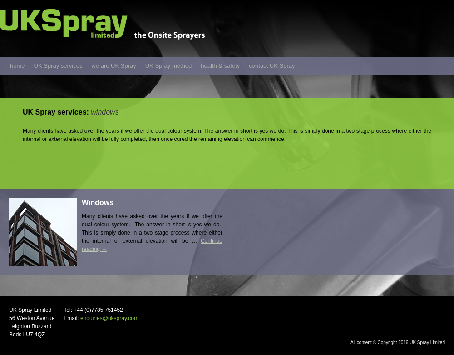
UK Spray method (168, 65)
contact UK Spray (272, 65)
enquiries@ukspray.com (109, 318)
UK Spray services (58, 65)
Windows (98, 202)
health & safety (220, 65)
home (17, 65)
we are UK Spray (113, 65)
